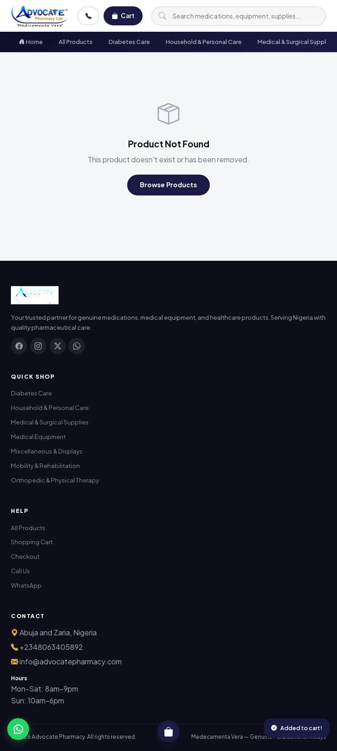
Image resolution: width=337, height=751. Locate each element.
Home (31, 41)
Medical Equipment (38, 436)
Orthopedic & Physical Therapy (55, 480)
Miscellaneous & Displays (47, 451)
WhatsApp (26, 585)
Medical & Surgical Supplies (50, 422)
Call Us (20, 571)
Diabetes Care (129, 41)
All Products (76, 41)
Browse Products (168, 184)
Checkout (25, 556)
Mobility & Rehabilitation (45, 465)
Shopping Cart (32, 542)
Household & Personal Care (204, 41)
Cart (123, 16)
